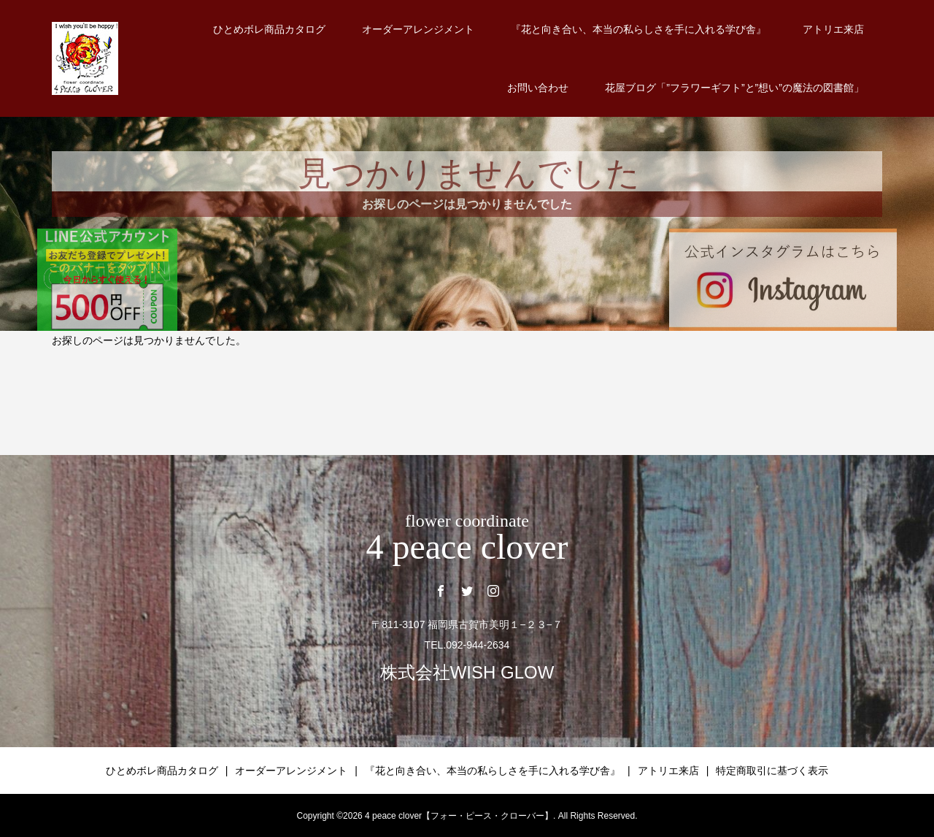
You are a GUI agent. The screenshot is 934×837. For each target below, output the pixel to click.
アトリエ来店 (833, 29)
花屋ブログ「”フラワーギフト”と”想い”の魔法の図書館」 (734, 87)
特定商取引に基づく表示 (772, 770)
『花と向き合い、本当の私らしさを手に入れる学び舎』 (638, 29)
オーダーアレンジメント (418, 29)
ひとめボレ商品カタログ (269, 29)
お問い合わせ (537, 87)
